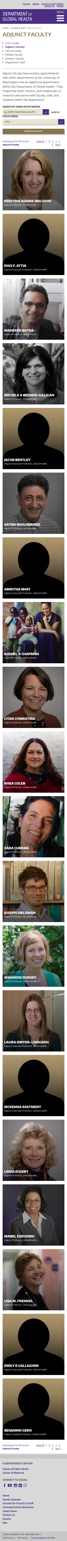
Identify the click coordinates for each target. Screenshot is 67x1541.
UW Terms (22, 1538)
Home (6, 28)
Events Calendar (12, 1499)
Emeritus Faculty (14, 58)
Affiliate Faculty (13, 54)
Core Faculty (12, 43)
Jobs (5, 1522)
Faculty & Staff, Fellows (52, 4)
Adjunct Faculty (15, 46)
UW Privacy (8, 1538)
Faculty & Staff (18, 28)
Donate (60, 6)
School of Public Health (16, 1468)
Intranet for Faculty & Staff (18, 1503)
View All (40, 141)
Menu (60, 12)
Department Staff (15, 62)
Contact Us (49, 6)
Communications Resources (18, 1507)
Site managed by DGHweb (43, 1538)
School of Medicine (13, 1472)
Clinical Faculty (13, 50)
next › (58, 144)
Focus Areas (10, 116)
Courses (26, 4)
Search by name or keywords (21, 106)
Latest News (10, 1511)
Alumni (35, 4)
